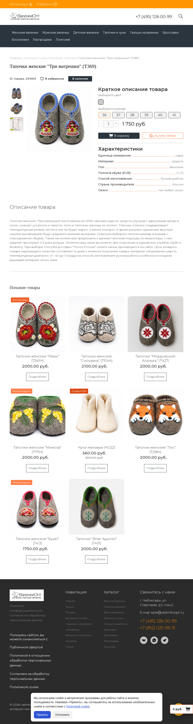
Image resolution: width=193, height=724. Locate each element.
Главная (15, 58)
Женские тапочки (63, 58)
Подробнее (37, 377)
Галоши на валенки (144, 32)
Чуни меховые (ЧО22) (96, 447)
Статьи (70, 646)
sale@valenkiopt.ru (167, 612)
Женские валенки (25, 32)
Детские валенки (86, 32)
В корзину (119, 135)
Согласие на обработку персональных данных (27, 617)
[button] (88, 118)
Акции (70, 606)
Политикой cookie (77, 706)
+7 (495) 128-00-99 (154, 16)
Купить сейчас (162, 135)
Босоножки (20, 39)
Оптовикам (73, 629)
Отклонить (62, 714)
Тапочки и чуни (114, 32)
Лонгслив (63, 39)
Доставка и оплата (76, 618)
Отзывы (70, 612)
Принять (42, 714)
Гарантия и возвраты (78, 623)
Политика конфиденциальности (26, 608)
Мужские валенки (55, 32)
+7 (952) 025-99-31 (157, 627)
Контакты (71, 641)
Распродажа (42, 39)
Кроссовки (171, 32)
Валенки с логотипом (78, 635)
